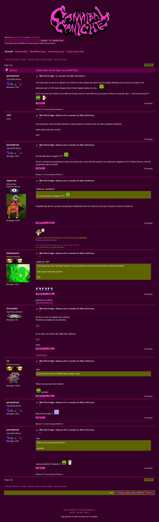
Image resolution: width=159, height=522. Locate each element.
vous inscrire (35, 37)
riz (8, 360)
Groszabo (12, 308)
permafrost (13, 75)
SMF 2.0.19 (67, 510)
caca (40, 238)
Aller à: (111, 493)
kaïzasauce (13, 253)
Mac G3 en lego (46, 76)
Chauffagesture (41, 355)
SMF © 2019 (77, 510)
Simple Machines (89, 510)
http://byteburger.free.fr (44, 302)
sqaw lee (11, 180)
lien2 (38, 339)
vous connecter (18, 37)
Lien (37, 325)
